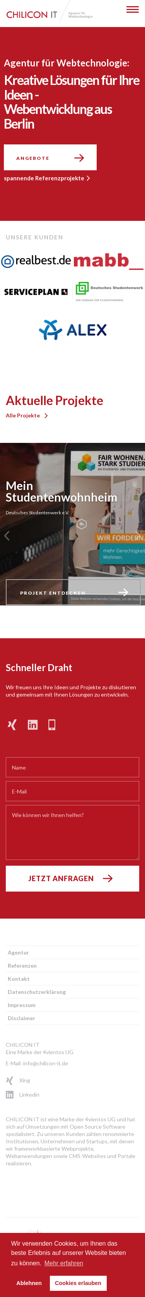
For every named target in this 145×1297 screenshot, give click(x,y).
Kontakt (19, 978)
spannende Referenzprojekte (44, 178)
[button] (7, 536)
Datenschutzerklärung (37, 991)
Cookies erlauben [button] (78, 1283)
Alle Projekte (23, 415)
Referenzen (22, 965)
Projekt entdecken (53, 593)
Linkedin (12, 1095)
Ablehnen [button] (29, 1283)
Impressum (22, 1005)
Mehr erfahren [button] (64, 1263)
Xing (12, 1081)
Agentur (18, 952)
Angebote (32, 158)
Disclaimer (21, 1018)
